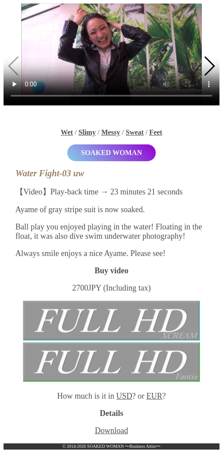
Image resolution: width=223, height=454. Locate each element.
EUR (154, 396)
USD (124, 396)
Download (111, 430)
